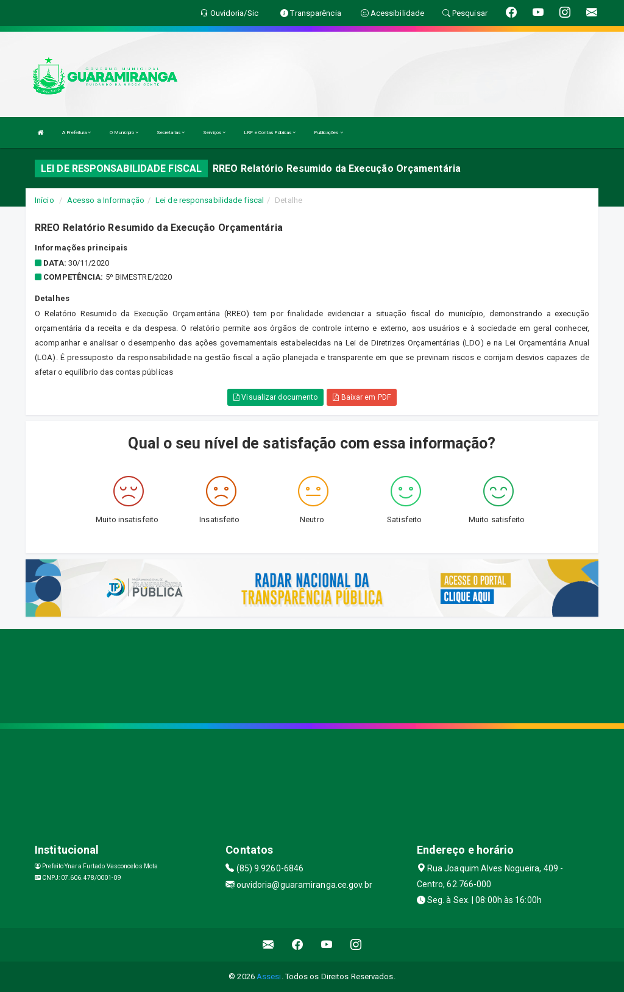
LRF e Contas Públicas (270, 132)
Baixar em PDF (362, 397)
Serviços (214, 132)
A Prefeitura (76, 132)
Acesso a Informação (105, 200)
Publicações (328, 132)
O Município (124, 132)
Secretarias (171, 132)
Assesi (269, 976)
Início (44, 200)
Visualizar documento (275, 397)
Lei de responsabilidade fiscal (209, 200)
